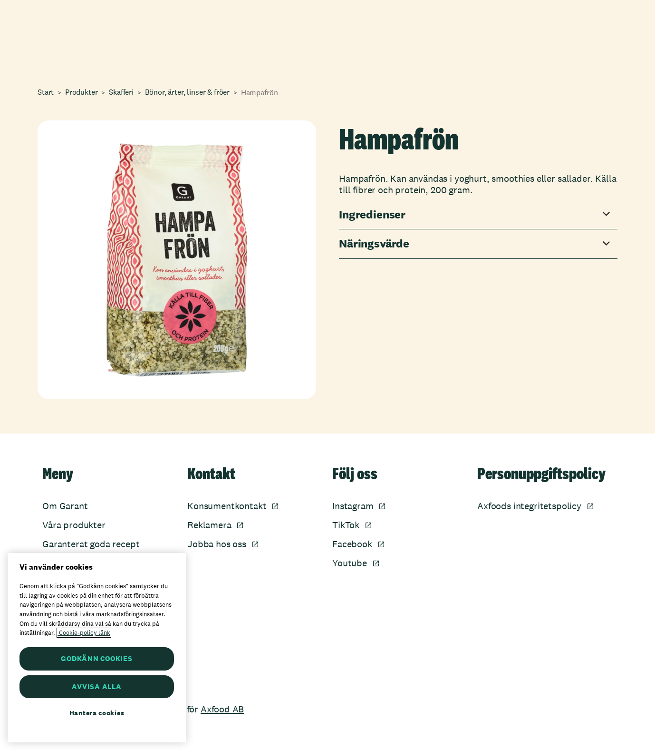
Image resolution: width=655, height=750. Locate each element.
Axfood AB (222, 709)
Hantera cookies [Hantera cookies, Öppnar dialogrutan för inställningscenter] (97, 713)
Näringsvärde (374, 244)
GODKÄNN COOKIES (96, 658)
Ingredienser (372, 215)
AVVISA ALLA (96, 686)
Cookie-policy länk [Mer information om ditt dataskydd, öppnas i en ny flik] (84, 633)
